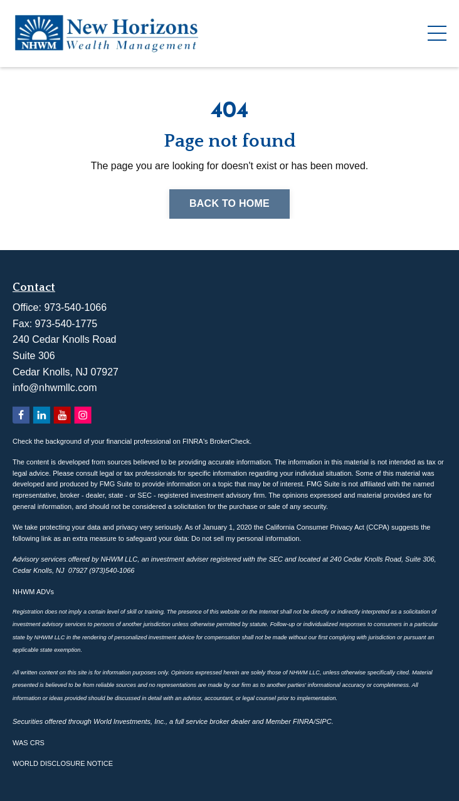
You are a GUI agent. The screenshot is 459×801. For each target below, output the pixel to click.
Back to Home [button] (229, 203)
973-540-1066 (75, 307)
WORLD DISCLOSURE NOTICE (63, 763)
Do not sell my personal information (245, 538)
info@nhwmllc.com (55, 387)
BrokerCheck (230, 441)
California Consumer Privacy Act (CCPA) (327, 527)
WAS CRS (29, 742)
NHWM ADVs (33, 591)
